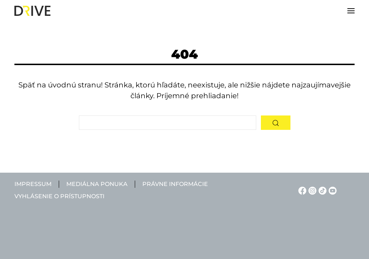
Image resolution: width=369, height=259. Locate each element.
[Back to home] (32, 11)
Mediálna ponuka (97, 184)
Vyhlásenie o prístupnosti (59, 196)
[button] (351, 11)
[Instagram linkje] (311, 190)
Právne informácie (175, 184)
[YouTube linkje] (331, 190)
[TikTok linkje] (321, 190)
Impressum (33, 184)
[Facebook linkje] (301, 190)
